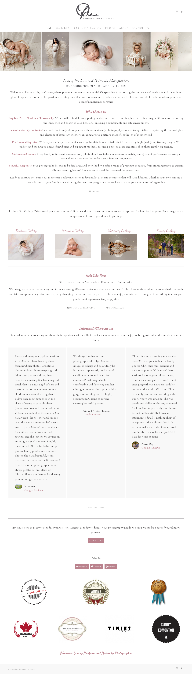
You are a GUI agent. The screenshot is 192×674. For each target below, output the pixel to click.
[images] (72, 629)
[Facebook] (96, 566)
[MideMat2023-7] (119, 247)
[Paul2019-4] (166, 246)
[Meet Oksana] (96, 191)
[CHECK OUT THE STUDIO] (81, 308)
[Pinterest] (111, 566)
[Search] (147, 28)
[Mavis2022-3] (26, 247)
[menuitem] (48, 28)
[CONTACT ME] (96, 540)
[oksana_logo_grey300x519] (96, 12)
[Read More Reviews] (96, 507)
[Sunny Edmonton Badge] (166, 629)
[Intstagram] (82, 566)
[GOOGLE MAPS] (115, 308)
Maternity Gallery (119, 231)
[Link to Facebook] (181, 12)
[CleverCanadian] (26, 629)
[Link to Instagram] (176, 12)
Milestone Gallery (73, 231)
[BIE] (33, 592)
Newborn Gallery (26, 231)
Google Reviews (33, 490)
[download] (119, 629)
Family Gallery (166, 231)
